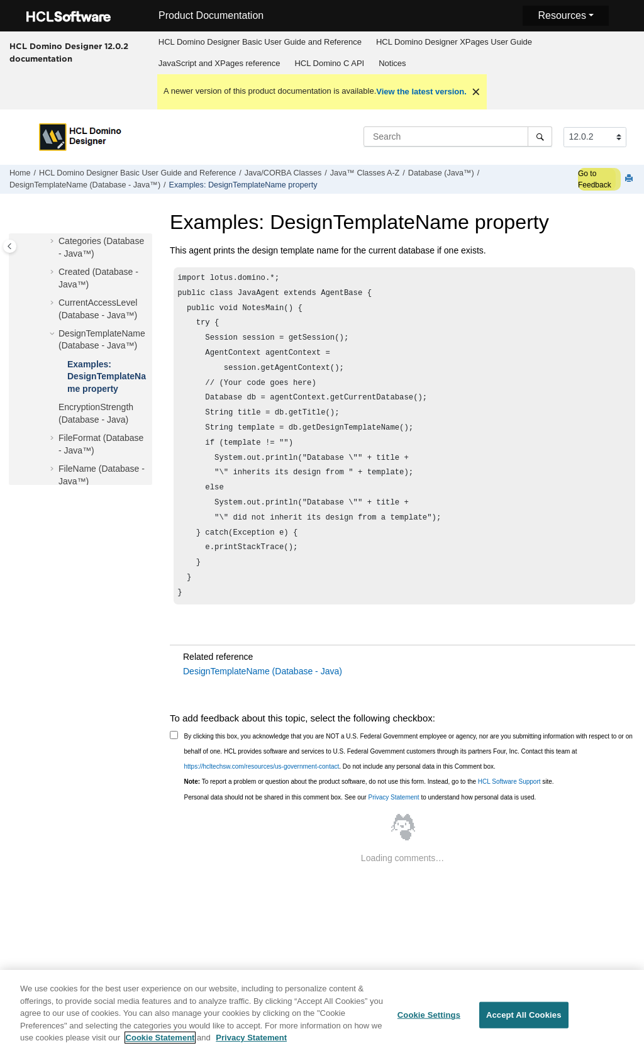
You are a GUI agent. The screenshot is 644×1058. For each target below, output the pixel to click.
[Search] (540, 136)
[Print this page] (630, 179)
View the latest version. (421, 91)
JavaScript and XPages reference (219, 63)
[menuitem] (260, 42)
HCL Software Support (509, 809)
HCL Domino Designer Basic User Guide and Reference (260, 42)
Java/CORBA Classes (283, 173)
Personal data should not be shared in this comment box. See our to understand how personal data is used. (360, 824)
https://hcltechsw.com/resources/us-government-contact (262, 794)
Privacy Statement (393, 824)
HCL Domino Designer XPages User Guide (454, 42)
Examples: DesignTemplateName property (243, 185)
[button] (53, 241)
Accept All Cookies (524, 1022)
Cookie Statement (160, 1045)
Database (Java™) (441, 173)
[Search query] (458, 136)
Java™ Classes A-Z (365, 173)
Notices (392, 63)
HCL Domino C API (329, 63)
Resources (562, 15)
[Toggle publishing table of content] (9, 246)
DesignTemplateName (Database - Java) (262, 699)
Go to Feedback (594, 179)
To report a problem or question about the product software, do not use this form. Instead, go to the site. (369, 809)
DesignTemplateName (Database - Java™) (84, 185)
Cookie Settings (428, 1022)
